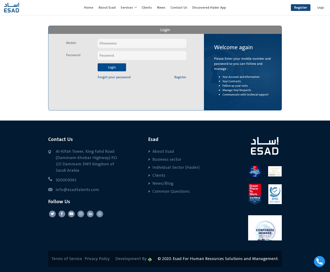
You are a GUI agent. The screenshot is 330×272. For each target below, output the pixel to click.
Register (300, 7)
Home (90, 7)
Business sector (166, 159)
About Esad (107, 7)
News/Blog (162, 183)
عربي (320, 7)
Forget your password (114, 77)
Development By (133, 258)
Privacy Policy (97, 258)
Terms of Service (66, 258)
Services (127, 7)
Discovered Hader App (209, 7)
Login (112, 67)
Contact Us (178, 7)
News (161, 7)
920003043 (66, 180)
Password (73, 55)
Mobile (71, 43)
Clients (147, 7)
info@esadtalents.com (77, 189)
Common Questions (171, 191)
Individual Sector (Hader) (176, 167)
